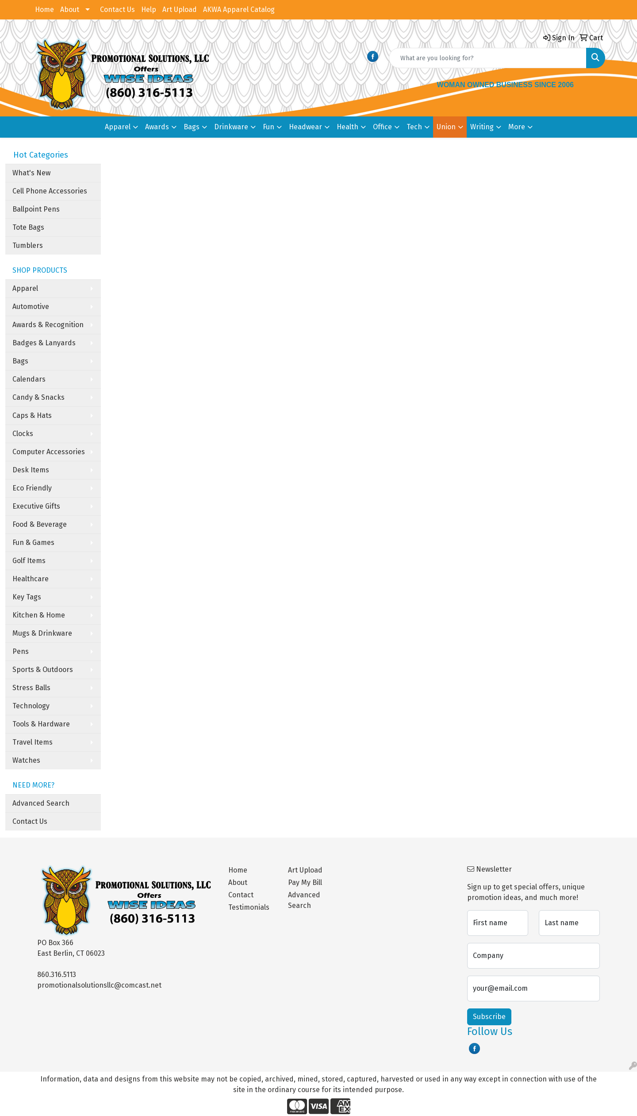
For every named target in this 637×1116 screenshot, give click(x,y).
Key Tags (26, 597)
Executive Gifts (36, 506)
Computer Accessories (48, 452)
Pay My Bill (305, 882)
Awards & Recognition (48, 325)
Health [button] (347, 127)
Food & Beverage (39, 524)
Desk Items (30, 470)
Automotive (30, 306)
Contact (240, 895)
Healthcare (30, 579)
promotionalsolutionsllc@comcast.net (99, 985)
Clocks (22, 433)
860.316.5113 (56, 974)
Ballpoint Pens (36, 209)
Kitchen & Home (38, 615)
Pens (20, 651)
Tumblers (27, 245)
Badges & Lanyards (44, 343)
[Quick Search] (488, 58)
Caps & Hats (32, 415)
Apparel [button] (117, 127)
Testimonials (248, 907)
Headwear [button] (305, 127)
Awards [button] (157, 127)
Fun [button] (268, 127)
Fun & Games (33, 542)
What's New (31, 173)
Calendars (29, 379)
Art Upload (179, 9)
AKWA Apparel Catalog (239, 9)
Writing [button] (482, 127)
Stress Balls (31, 688)
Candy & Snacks (38, 397)
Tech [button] (414, 127)
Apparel (25, 288)
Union (446, 127)
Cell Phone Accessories (49, 191)
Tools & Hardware (41, 724)
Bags (20, 361)
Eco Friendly (32, 488)
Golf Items (29, 560)
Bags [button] (192, 127)
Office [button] (382, 127)
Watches (26, 760)
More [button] (516, 127)
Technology (31, 706)
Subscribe (489, 1016)
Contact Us (117, 9)
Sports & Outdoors (42, 669)
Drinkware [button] (231, 127)
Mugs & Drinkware (42, 633)
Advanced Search (40, 803)
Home (44, 9)
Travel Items (32, 742)
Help (148, 9)
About (69, 9)
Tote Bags (28, 227)
